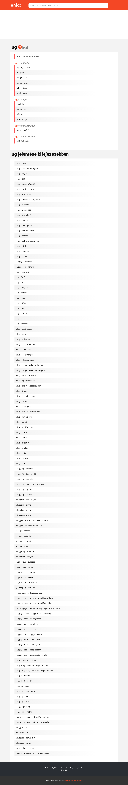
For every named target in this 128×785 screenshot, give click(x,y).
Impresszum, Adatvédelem (73, 780)
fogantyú (20, 67)
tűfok (18, 93)
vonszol (19, 119)
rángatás (20, 77)
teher (18, 88)
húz (18, 114)
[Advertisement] (64, 24)
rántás (19, 83)
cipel (18, 104)
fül (17, 72)
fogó (18, 130)
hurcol (19, 109)
